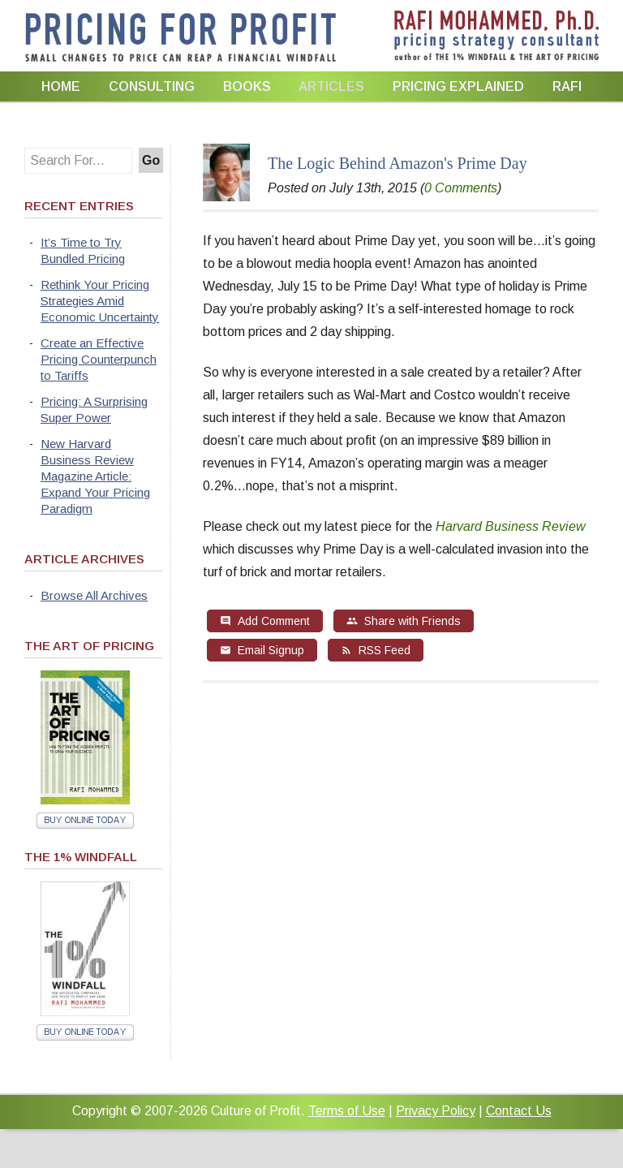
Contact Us (519, 1111)
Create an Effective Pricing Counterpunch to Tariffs (99, 359)
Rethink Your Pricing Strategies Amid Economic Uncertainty (100, 301)
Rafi (567, 86)
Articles (331, 86)
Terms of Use (346, 1111)
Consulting (152, 86)
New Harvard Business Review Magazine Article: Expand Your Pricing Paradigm (95, 476)
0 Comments (460, 188)
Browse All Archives (94, 595)
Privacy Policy (435, 1111)
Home (60, 86)
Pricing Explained (458, 86)
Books (247, 86)
